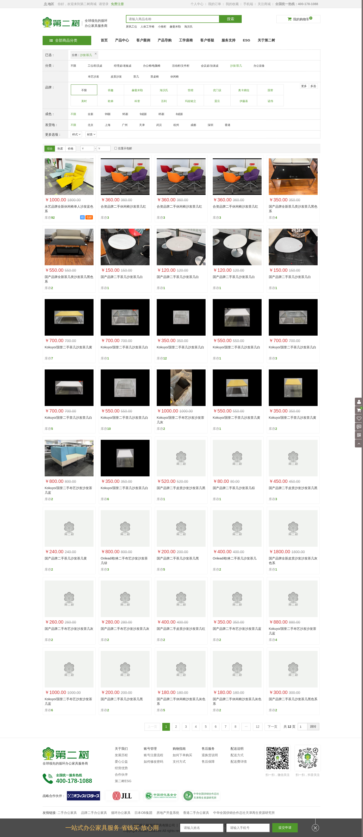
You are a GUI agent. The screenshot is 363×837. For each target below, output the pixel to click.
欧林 (110, 103)
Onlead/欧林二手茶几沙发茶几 (235, 558)
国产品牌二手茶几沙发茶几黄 (66, 558)
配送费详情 (239, 761)
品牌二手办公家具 (94, 813)
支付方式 (179, 761)
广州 (125, 125)
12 (165, 358)
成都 (193, 125)
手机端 (248, 4)
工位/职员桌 (95, 65)
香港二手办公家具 (196, 813)
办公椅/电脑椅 (151, 65)
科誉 (137, 103)
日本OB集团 (143, 813)
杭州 (176, 125)
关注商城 (264, 4)
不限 (73, 65)
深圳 (210, 125)
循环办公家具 (121, 813)
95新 (125, 114)
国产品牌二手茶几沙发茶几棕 (234, 488)
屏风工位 (131, 26)
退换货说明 (210, 755)
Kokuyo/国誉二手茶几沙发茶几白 (124, 347)
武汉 (159, 125)
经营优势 (121, 768)
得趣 (110, 92)
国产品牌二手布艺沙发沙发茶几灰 (69, 629)
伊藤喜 (243, 103)
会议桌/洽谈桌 (209, 65)
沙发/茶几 (236, 65)
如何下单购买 (182, 755)
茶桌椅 (154, 76)
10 (109, 429)
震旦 (217, 103)
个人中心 (197, 4)
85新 (161, 114)
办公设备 (259, 65)
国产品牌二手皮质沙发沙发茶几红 (181, 629)
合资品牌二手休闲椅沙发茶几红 (123, 206)
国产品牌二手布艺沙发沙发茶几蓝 (237, 629)
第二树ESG (123, 781)
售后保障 (208, 761)
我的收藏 (232, 4)
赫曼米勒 (175, 26)
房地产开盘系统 (167, 813)
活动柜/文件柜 (180, 65)
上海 (107, 125)
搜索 (230, 19)
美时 (84, 103)
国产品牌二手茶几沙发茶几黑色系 (293, 699)
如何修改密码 (153, 761)
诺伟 (270, 103)
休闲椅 (174, 76)
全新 (90, 114)
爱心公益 (121, 761)
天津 (142, 125)
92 (53, 217)
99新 (108, 114)
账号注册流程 (153, 755)
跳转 (313, 726)
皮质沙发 (116, 76)
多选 (313, 86)
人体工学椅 (147, 26)
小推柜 (162, 26)
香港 (227, 125)
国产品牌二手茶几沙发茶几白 (122, 277)
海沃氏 (188, 26)
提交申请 (285, 827)
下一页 (272, 726)
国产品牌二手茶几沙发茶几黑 (178, 558)
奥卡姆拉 (243, 92)
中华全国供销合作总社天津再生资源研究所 (244, 813)
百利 (164, 103)
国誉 (270, 92)
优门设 (217, 92)
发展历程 (121, 755)
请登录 (104, 4)
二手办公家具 (67, 813)
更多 (304, 86)
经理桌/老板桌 (122, 65)
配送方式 (237, 755)
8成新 (179, 114)
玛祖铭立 (190, 103)
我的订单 (214, 4)
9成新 (143, 114)
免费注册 (117, 4)
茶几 (136, 76)
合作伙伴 (121, 774)
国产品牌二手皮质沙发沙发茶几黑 (181, 488)
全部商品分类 (63, 40)
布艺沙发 (93, 76)
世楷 (190, 92)
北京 (90, 125)
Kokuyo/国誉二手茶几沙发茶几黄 (68, 347)
